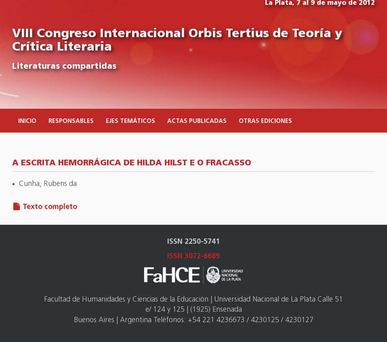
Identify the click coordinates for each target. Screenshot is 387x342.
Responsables (71, 121)
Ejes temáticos (130, 121)
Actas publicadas (197, 121)
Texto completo (50, 207)
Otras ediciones (265, 121)
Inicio (27, 121)
